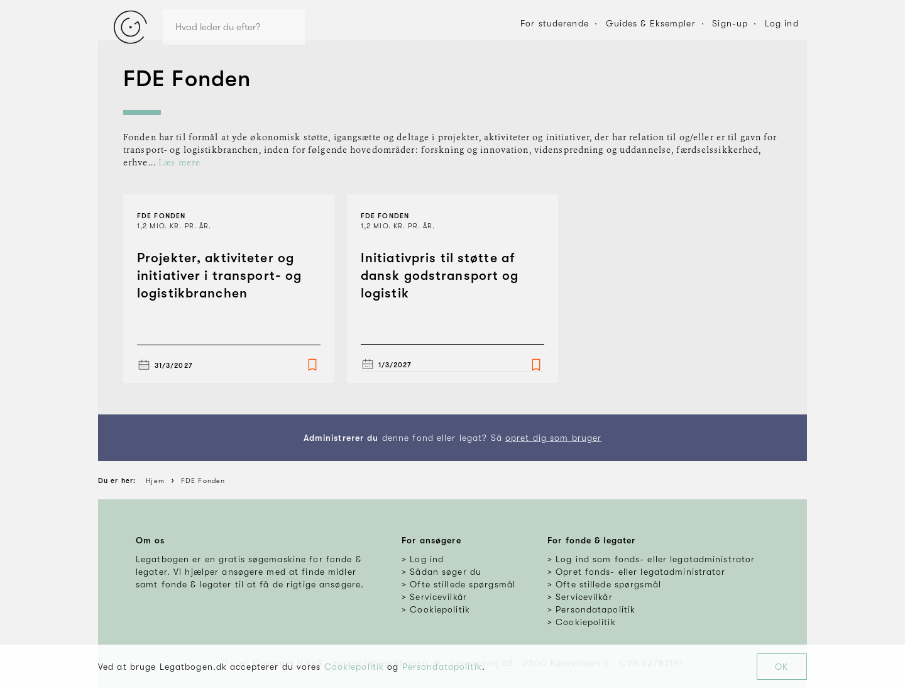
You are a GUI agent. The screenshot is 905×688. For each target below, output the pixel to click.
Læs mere (179, 162)
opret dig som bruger (553, 438)
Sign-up (730, 23)
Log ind (782, 23)
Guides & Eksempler (651, 23)
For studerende (554, 23)
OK (781, 667)
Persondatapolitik (442, 667)
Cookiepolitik (354, 667)
